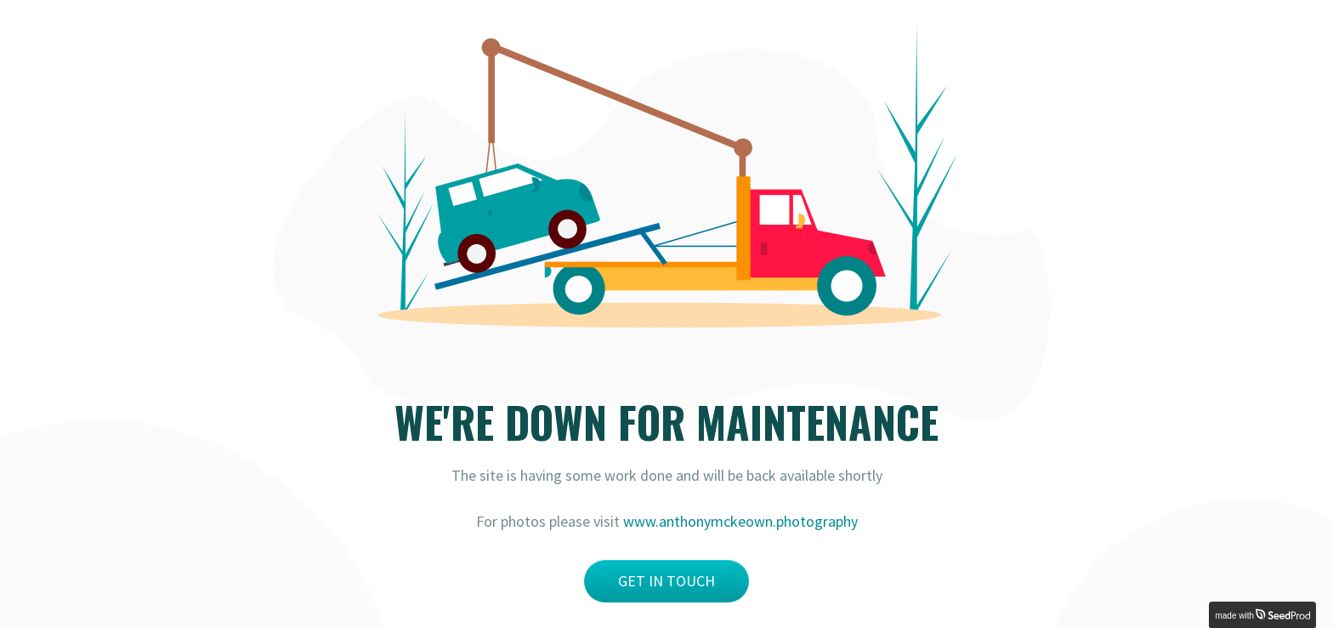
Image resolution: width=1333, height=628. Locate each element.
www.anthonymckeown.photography (740, 521)
